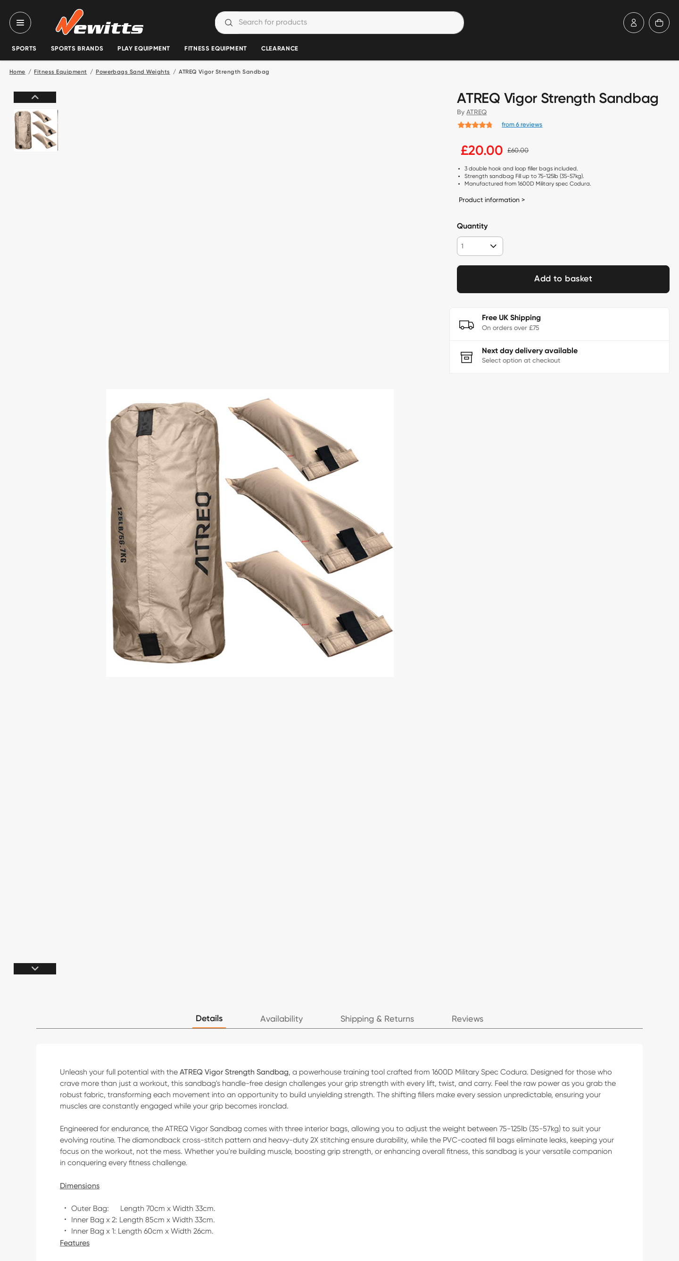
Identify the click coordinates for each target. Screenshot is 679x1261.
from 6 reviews (522, 124)
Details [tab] (209, 1019)
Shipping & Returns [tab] (377, 1019)
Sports (24, 49)
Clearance (279, 49)
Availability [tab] (281, 1019)
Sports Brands (77, 49)
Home (17, 72)
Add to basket (563, 279)
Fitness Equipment (215, 49)
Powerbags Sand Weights (133, 72)
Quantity (472, 226)
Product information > (492, 199)
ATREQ (476, 112)
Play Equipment (143, 49)
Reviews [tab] (467, 1019)
